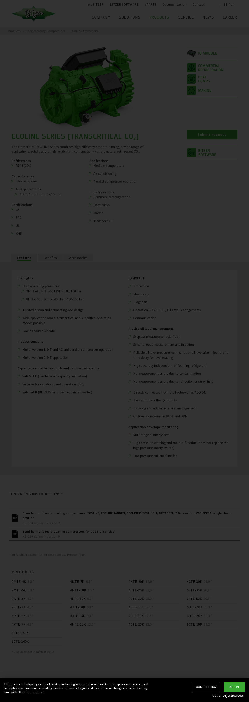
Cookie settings (205, 687)
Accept (234, 687)
